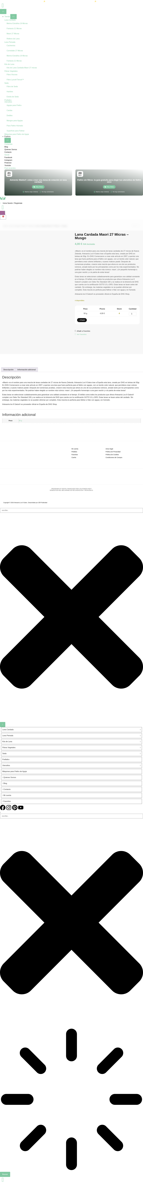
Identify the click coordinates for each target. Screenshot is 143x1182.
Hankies (10, 92)
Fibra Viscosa (12, 74)
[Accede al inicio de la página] (3, 5)
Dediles (9, 115)
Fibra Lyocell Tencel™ (15, 80)
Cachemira (11, 45)
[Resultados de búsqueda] (71, 1100)
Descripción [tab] (8, 370)
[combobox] (71, 510)
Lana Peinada (9, 42)
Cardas (9, 110)
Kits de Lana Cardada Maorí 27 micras (22, 68)
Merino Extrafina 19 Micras (17, 23)
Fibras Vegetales (11, 71)
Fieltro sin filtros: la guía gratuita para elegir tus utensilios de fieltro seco (109, 181)
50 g (20, 420)
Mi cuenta (6, 795)
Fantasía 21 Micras (14, 28)
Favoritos (6, 801)
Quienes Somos (9, 777)
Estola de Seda (13, 97)
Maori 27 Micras (13, 34)
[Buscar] (2, 724)
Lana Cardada (10, 20)
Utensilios (8, 102)
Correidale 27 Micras (15, 51)
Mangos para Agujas (15, 121)
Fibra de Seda (12, 86)
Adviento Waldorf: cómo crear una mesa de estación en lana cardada (38, 181)
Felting (39, 187)
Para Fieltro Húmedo (15, 126)
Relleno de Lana (13, 39)
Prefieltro (7, 100)
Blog (4, 783)
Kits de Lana (9, 64)
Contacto (6, 789)
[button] (82, 332)
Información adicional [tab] (26, 370)
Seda (6, 83)
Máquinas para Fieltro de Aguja (16, 134)
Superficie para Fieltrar (16, 131)
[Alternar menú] (3, 11)
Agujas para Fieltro (14, 105)
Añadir (82, 320)
